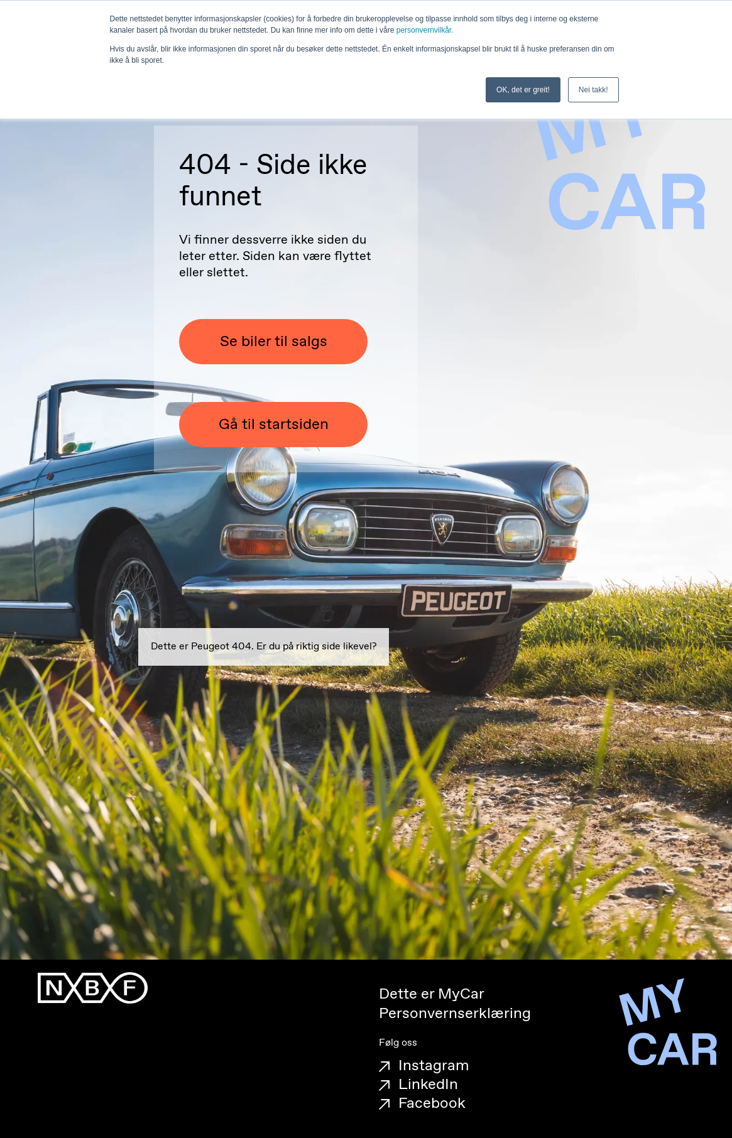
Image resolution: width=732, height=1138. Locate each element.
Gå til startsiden (274, 425)
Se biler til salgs (273, 342)
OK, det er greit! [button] (523, 89)
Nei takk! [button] (593, 89)
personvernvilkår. (425, 30)
